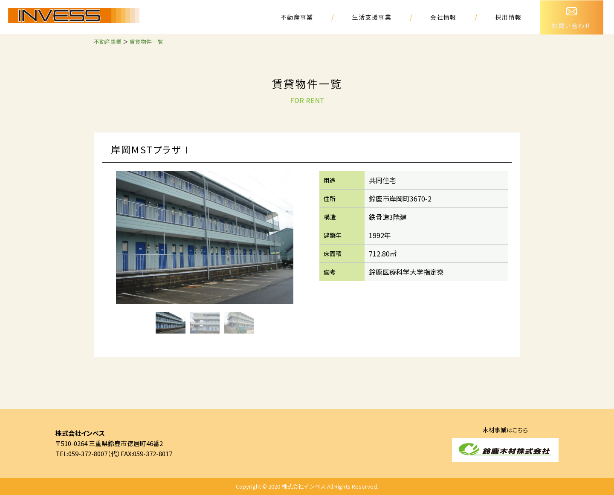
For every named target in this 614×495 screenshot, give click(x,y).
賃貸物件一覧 (146, 41)
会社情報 (444, 17)
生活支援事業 (372, 17)
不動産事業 (297, 17)
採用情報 (508, 17)
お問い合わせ (571, 14)
